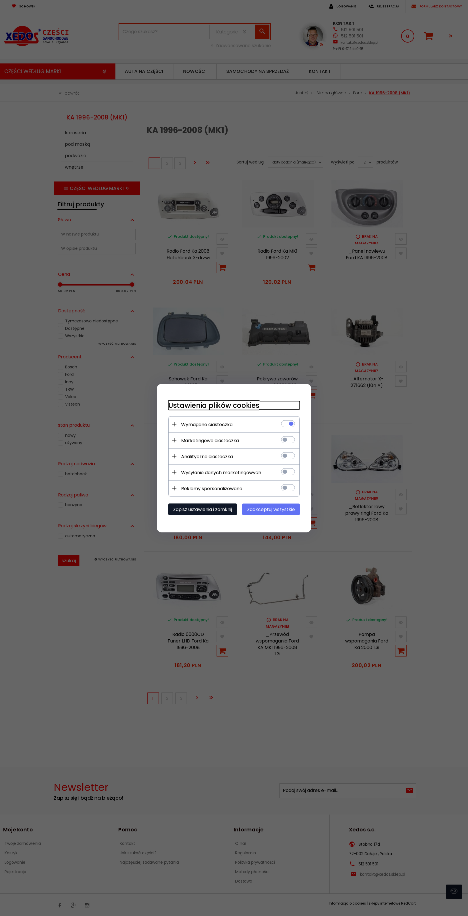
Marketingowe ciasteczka (210, 440)
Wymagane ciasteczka (207, 424)
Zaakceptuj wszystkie (271, 509)
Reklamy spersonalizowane (211, 488)
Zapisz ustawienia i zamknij (202, 509)
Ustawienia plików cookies (213, 405)
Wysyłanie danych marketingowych (221, 472)
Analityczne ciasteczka (207, 456)
